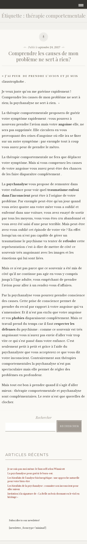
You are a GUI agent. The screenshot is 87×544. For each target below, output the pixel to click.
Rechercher (44, 418)
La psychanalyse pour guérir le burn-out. (30, 473)
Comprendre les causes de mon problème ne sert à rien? (43, 56)
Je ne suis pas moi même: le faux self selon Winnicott (36, 469)
